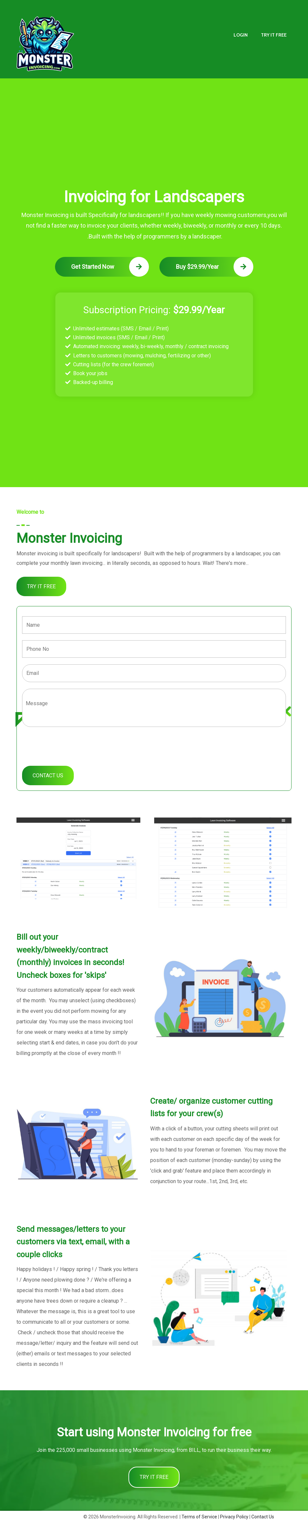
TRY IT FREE (274, 35)
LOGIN (241, 35)
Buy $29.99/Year (214, 267)
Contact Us (262, 1516)
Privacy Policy (234, 1516)
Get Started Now (110, 267)
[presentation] (72, 744)
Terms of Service (199, 1516)
